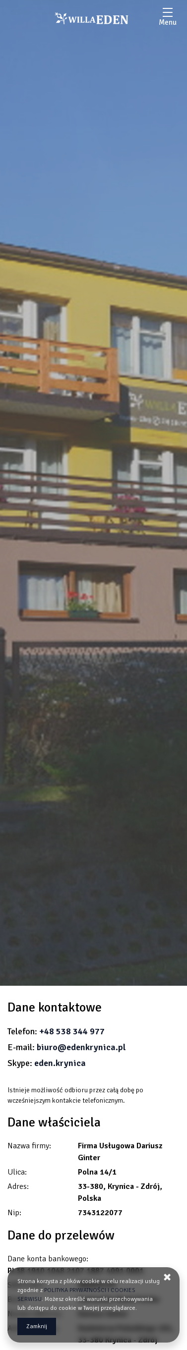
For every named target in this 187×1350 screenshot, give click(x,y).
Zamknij (36, 1326)
